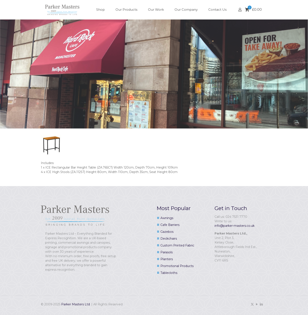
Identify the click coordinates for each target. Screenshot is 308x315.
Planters (166, 259)
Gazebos (166, 232)
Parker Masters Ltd (75, 304)
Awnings (166, 218)
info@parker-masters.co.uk (235, 226)
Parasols (166, 252)
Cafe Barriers (169, 225)
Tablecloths (168, 273)
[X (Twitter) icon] (252, 304)
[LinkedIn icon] (261, 304)
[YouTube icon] (256, 304)
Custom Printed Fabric (177, 245)
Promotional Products (177, 266)
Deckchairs (168, 238)
